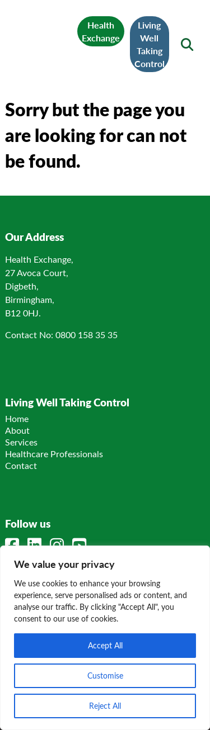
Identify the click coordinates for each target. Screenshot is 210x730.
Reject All (105, 705)
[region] (105, 638)
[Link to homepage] (45, 36)
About (17, 430)
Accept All (105, 645)
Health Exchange (101, 31)
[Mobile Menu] (22, 37)
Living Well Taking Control (149, 44)
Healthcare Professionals (54, 453)
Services (21, 442)
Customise (105, 675)
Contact (21, 465)
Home (17, 418)
